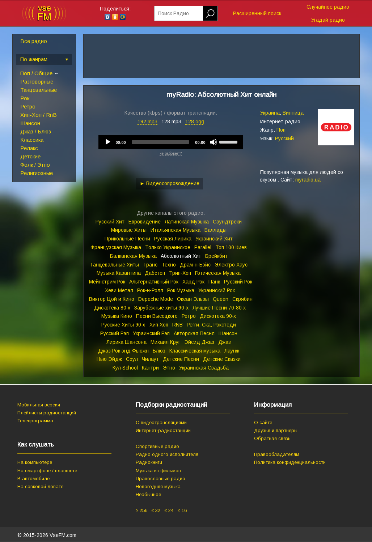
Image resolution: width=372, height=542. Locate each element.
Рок (24, 98)
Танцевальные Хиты (114, 265)
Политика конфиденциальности (290, 462)
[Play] (107, 142)
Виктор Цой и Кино (111, 299)
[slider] (161, 142)
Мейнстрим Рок (107, 282)
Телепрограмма (35, 420)
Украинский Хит (214, 239)
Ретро (27, 106)
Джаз (224, 342)
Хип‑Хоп (159, 325)
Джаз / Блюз (35, 131)
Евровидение (144, 222)
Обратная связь (272, 438)
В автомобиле (33, 478)
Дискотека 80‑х (112, 308)
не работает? (171, 153)
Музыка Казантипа (119, 273)
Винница (293, 113)
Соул (132, 359)
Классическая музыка (194, 351)
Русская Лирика (172, 239)
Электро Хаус (231, 265)
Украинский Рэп (151, 333)
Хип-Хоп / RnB (38, 115)
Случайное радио (328, 7)
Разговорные (36, 81)
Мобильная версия (38, 404)
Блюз (159, 351)
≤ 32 (155, 510)
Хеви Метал (119, 290)
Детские (30, 156)
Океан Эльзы (193, 299)
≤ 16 (181, 510)
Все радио (33, 41)
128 (194, 121)
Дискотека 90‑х (218, 316)
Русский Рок (238, 282)
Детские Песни (181, 359)
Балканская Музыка (133, 256)
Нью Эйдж (109, 359)
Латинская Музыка (187, 222)
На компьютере (34, 462)
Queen (220, 299)
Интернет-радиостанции (163, 430)
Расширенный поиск (257, 13)
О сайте (263, 422)
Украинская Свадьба (204, 368)
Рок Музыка (180, 290)
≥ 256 (141, 510)
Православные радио (160, 478)
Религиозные (36, 173)
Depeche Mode (155, 299)
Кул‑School (125, 368)
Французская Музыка (115, 247)
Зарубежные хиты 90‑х (161, 308)
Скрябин (242, 299)
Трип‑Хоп (180, 273)
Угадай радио (328, 20)
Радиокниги (149, 462)
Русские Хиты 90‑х (123, 325)
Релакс (29, 148)
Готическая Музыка (218, 273)
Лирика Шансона (126, 342)
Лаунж (231, 351)
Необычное (148, 494)
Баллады (215, 230)
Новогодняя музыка (158, 486)
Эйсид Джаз (199, 342)
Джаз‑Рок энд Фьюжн (123, 351)
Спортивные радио (157, 446)
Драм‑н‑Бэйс (195, 265)
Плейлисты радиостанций (46, 412)
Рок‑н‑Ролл (150, 290)
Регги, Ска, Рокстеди (211, 325)
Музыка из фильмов (158, 470)
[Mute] (213, 142)
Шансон (30, 123)
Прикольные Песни (127, 239)
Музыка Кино (116, 316)
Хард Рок (193, 282)
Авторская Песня (194, 333)
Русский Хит (110, 222)
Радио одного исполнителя (167, 454)
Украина (270, 113)
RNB (177, 325)
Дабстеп (155, 273)
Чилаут (150, 359)
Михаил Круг (165, 342)
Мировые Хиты (129, 230)
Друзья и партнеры (275, 430)
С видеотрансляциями (161, 422)
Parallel (202, 247)
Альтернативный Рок (153, 282)
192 (147, 121)
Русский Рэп (114, 333)
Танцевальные (38, 90)
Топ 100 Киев (231, 247)
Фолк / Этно (35, 165)
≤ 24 (168, 510)
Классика (31, 140)
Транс (150, 265)
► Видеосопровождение (169, 183)
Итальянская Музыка (175, 230)
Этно (169, 368)
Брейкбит (216, 256)
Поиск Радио (173, 13)
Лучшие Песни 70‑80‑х (219, 308)
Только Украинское (167, 247)
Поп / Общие (36, 73)
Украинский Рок (216, 290)
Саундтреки (227, 222)
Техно (168, 265)
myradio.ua (308, 180)
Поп (281, 130)
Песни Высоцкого (157, 316)
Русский (284, 138)
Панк (214, 282)
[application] (170, 142)
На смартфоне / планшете (47, 470)
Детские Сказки (222, 359)
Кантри (150, 368)
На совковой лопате (40, 486)
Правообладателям (276, 454)
